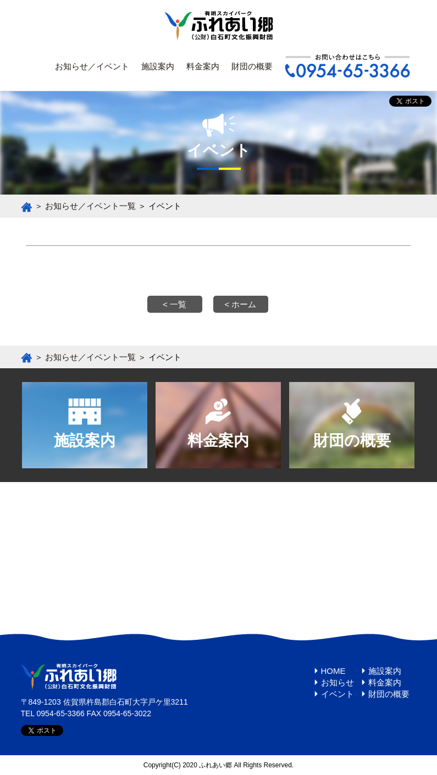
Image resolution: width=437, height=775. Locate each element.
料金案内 (202, 66)
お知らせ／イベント (92, 66)
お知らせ (337, 682)
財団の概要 (252, 66)
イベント (337, 694)
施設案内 (157, 66)
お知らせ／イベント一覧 (90, 206)
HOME (333, 671)
